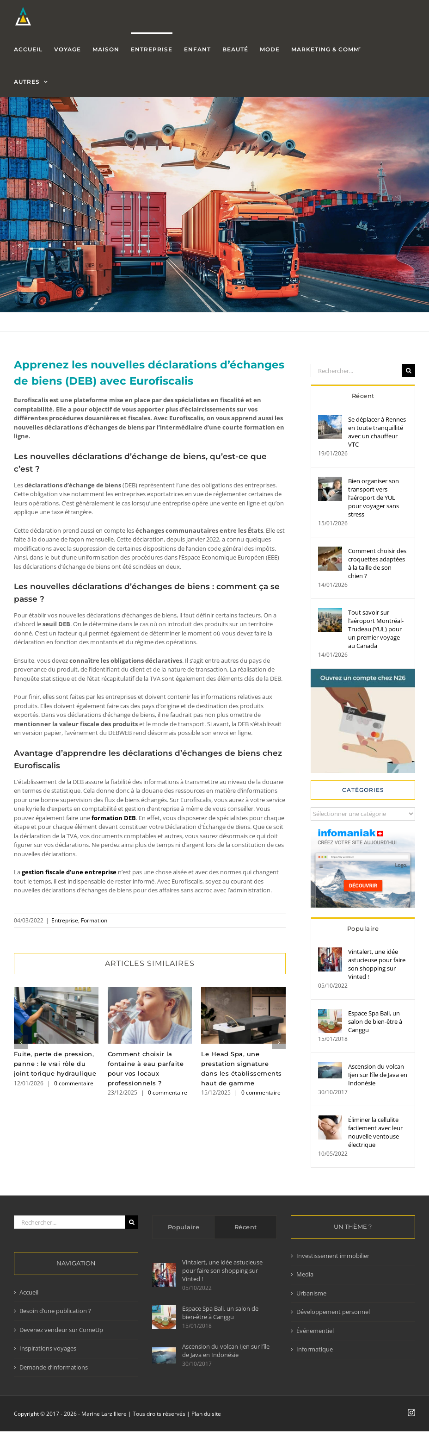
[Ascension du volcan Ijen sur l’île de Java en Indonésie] (330, 1066)
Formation (94, 920)
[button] (21, 1042)
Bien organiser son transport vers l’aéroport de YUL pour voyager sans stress (373, 497)
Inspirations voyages (47, 1348)
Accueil (28, 1292)
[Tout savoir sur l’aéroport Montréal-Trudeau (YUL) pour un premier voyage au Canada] (330, 612)
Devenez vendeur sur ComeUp (61, 1330)
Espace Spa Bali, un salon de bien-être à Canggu (375, 1021)
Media (304, 1274)
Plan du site (206, 1414)
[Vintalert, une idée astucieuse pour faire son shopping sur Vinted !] (330, 951)
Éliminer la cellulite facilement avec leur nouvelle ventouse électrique (375, 1132)
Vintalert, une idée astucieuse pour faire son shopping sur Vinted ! (376, 964)
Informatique (314, 1349)
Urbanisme (311, 1293)
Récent (363, 395)
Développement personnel (333, 1311)
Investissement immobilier (332, 1255)
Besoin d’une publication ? (55, 1311)
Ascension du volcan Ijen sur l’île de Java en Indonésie (377, 1074)
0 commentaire (73, 1083)
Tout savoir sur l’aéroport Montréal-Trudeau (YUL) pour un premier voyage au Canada (376, 629)
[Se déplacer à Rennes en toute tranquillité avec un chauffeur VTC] (330, 419)
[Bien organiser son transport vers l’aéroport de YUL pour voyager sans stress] (330, 481)
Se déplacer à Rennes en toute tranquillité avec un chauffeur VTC (377, 431)
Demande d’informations (53, 1367)
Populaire (363, 928)
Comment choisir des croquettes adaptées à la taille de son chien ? (377, 563)
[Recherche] (408, 370)
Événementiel (315, 1330)
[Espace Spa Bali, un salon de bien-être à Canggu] (330, 1013)
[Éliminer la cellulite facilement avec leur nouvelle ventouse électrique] (330, 1119)
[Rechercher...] (356, 370)
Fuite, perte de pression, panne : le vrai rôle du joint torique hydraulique (55, 1063)
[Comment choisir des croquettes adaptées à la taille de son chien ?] (330, 551)
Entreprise (64, 920)
